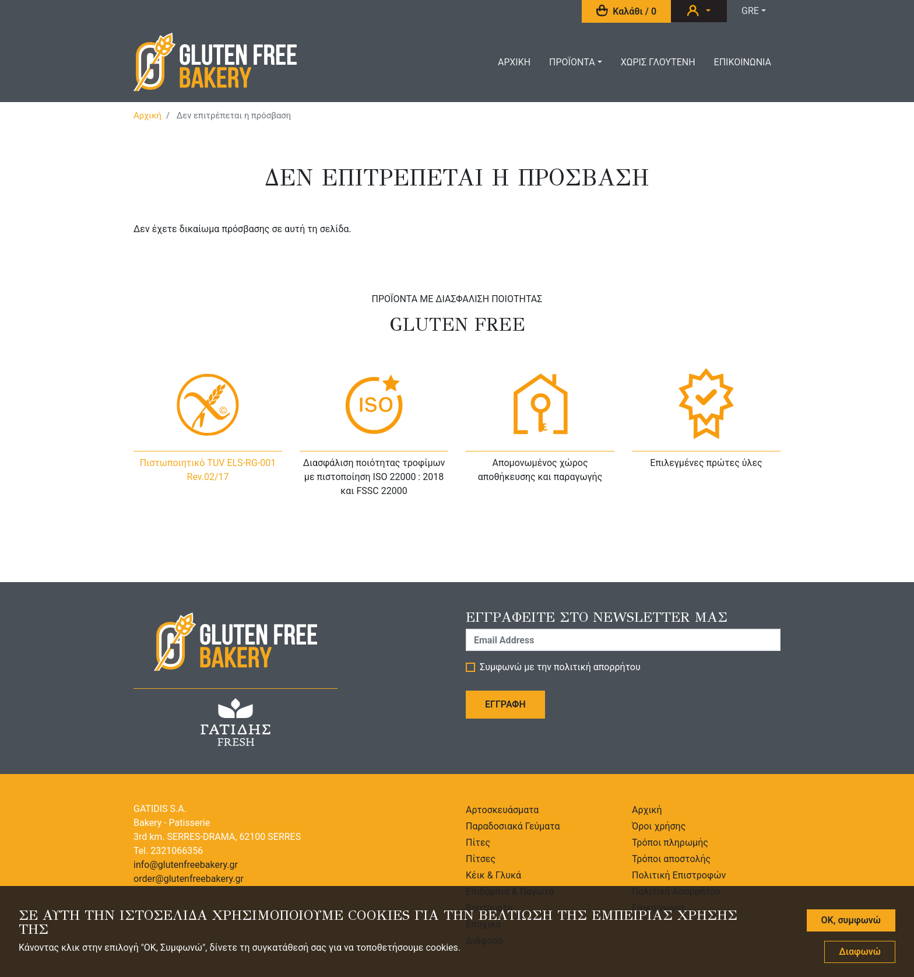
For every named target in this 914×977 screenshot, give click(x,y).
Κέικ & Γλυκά (493, 875)
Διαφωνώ (860, 958)
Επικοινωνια (742, 62)
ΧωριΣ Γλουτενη (658, 62)
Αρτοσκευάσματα (502, 809)
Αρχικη (514, 62)
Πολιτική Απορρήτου (676, 891)
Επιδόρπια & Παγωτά (510, 891)
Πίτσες (480, 858)
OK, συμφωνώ (851, 927)
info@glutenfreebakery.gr (185, 864)
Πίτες (478, 842)
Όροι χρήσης (659, 826)
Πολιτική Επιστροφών (679, 875)
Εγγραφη (505, 704)
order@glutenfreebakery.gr (188, 878)
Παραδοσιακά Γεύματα (513, 826)
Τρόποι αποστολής (671, 858)
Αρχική (147, 115)
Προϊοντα (572, 62)
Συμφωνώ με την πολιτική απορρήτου (560, 667)
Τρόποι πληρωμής (670, 842)
